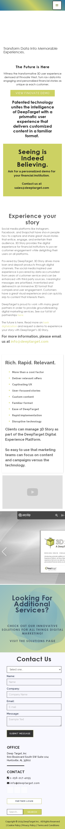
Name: (13, 676)
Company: (15, 688)
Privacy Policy (29, 825)
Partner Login (24, 801)
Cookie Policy (14, 825)
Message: (15, 713)
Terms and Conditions (48, 825)
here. (21, 319)
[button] (57, 5)
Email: (12, 701)
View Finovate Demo (33, 93)
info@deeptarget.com (25, 783)
